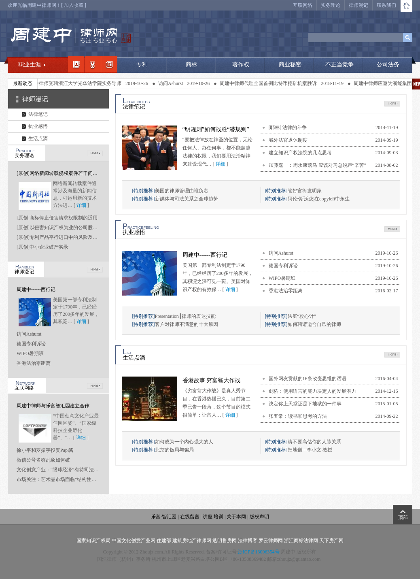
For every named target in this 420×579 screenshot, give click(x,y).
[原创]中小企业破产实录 (42, 247)
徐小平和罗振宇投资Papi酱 (45, 450)
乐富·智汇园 (164, 516)
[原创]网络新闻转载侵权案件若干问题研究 (62, 173)
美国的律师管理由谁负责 (181, 191)
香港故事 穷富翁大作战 (211, 380)
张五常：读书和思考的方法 (298, 416)
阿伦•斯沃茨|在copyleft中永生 (319, 199)
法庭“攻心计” (302, 316)
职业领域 (93, 64)
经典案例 (109, 64)
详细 (81, 205)
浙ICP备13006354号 (259, 552)
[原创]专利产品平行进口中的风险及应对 (59, 237)
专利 (142, 65)
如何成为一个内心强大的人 (184, 442)
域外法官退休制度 (288, 140)
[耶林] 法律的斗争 (288, 127)
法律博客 (247, 540)
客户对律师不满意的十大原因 (186, 324)
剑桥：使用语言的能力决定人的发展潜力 (312, 391)
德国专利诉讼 (31, 344)
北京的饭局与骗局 (174, 450)
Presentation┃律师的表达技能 (185, 316)
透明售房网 (224, 540)
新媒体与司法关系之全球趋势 (186, 199)
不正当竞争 (339, 65)
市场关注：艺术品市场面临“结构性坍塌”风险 (65, 479)
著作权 (240, 65)
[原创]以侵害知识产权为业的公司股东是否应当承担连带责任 (81, 227)
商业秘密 (290, 65)
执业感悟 (38, 126)
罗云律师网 (271, 540)
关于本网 (236, 516)
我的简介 (76, 64)
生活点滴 (38, 138)
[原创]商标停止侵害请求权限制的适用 (57, 218)
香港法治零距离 (34, 363)
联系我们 (386, 5)
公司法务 (388, 65)
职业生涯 (29, 65)
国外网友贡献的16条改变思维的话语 (307, 378)
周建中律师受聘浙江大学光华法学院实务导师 (78, 83)
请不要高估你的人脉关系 (314, 442)
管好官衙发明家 (305, 191)
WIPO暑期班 (30, 353)
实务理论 (330, 5)
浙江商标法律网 (301, 540)
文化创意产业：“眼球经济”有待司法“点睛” (62, 470)
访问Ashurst (175, 83)
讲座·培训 (213, 516)
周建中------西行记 (36, 289)
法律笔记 (38, 114)
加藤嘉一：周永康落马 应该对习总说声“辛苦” (318, 165)
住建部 (164, 540)
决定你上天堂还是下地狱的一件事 (305, 404)
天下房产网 (331, 540)
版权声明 (259, 516)
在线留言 (189, 516)
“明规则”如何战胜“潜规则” (215, 129)
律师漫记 (358, 5)
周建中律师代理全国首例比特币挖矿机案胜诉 (273, 83)
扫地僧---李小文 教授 (310, 450)
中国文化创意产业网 (133, 540)
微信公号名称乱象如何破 (43, 460)
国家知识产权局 (93, 540)
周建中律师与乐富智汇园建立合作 (53, 406)
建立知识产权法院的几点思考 (300, 152)
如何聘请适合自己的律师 (314, 324)
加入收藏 (73, 5)
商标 (191, 65)
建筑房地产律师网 (191, 540)
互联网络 (302, 5)
